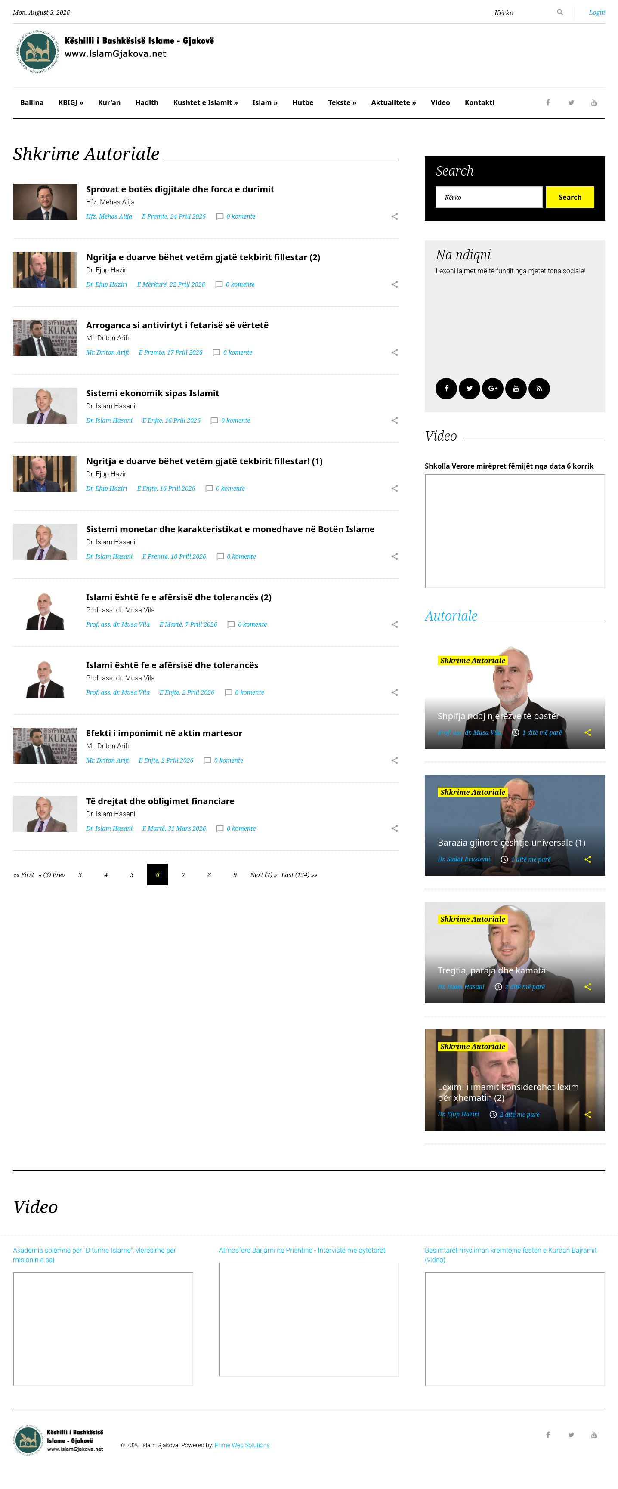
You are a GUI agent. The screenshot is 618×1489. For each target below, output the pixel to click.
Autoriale (451, 615)
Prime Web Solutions (242, 1445)
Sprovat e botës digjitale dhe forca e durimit (180, 189)
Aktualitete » (393, 102)
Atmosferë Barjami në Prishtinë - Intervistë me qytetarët (302, 1250)
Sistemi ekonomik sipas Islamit (152, 393)
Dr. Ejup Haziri (106, 284)
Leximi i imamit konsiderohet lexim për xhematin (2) (508, 1092)
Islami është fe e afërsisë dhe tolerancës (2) (179, 597)
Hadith (146, 102)
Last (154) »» (299, 875)
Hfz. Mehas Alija (109, 216)
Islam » (265, 102)
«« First (23, 875)
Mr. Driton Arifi (107, 352)
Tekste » (342, 102)
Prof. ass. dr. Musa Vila (118, 624)
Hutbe (302, 102)
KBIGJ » (71, 102)
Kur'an (109, 102)
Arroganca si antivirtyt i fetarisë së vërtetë (177, 325)
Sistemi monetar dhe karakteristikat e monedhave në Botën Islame (230, 529)
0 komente (241, 216)
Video (440, 102)
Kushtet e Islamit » (205, 102)
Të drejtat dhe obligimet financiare (160, 801)
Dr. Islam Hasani (109, 420)
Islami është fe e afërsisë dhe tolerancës (172, 665)
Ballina (32, 102)
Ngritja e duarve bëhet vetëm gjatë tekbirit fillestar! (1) (204, 461)
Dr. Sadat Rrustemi (464, 859)
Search (570, 197)
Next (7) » (263, 875)
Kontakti (479, 102)
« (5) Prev (52, 875)
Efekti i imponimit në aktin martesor (164, 733)
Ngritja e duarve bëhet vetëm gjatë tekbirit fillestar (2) (203, 257)
